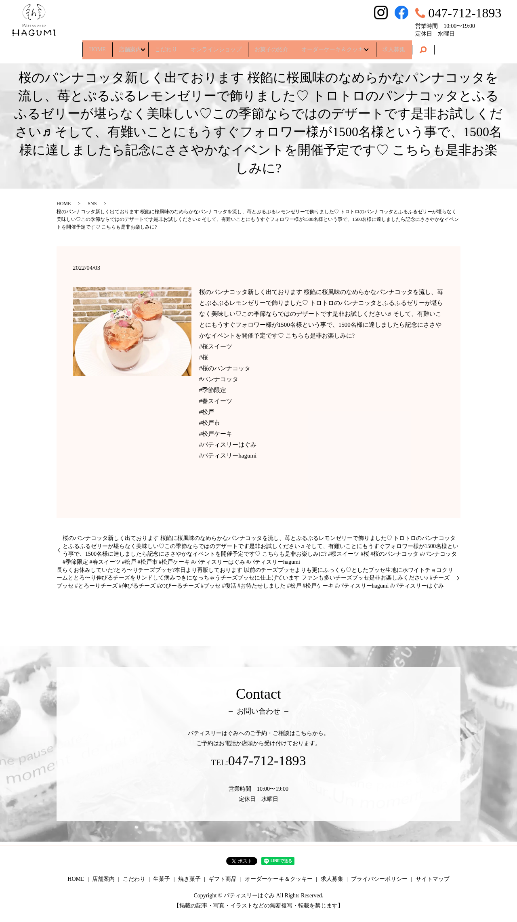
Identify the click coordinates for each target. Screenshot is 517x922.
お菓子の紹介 (277, 46)
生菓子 (161, 879)
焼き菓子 (189, 879)
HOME (77, 46)
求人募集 (414, 46)
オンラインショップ (216, 46)
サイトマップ (433, 879)
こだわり (160, 46)
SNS (92, 203)
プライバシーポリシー (379, 879)
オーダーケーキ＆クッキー (348, 46)
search (446, 47)
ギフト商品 (222, 879)
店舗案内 (116, 46)
